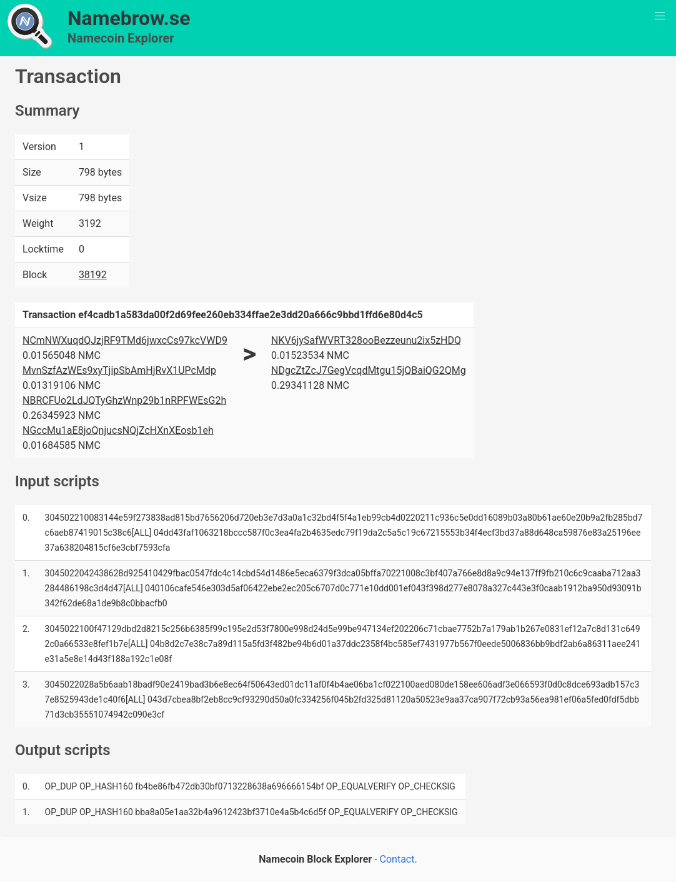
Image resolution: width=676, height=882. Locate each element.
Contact (397, 859)
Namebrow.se (129, 18)
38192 (93, 275)
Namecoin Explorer (120, 38)
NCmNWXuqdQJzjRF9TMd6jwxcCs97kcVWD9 (124, 340)
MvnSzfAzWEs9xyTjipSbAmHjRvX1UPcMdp (119, 370)
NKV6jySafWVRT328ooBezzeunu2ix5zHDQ (366, 340)
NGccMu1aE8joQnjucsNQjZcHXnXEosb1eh (118, 430)
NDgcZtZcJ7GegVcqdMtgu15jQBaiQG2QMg (368, 370)
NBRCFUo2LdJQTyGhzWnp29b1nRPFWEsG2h (124, 400)
